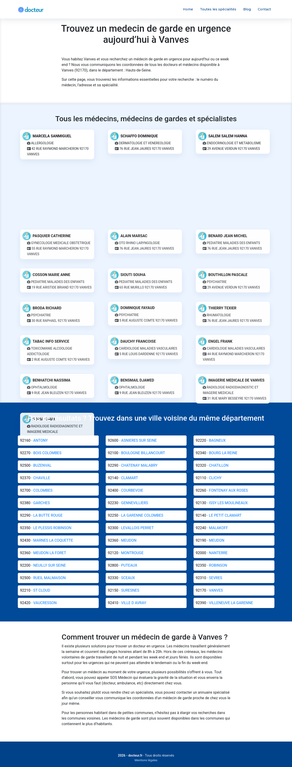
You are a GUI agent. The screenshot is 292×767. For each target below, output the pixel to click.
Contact (264, 9)
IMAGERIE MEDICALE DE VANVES (236, 747)
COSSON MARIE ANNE (51, 642)
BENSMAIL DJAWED (137, 747)
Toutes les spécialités (218, 9)
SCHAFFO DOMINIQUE (139, 132)
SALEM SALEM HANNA (227, 132)
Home (188, 9)
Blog (247, 9)
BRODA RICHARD (47, 675)
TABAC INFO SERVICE (51, 708)
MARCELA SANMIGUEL (52, 132)
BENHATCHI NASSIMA (51, 747)
